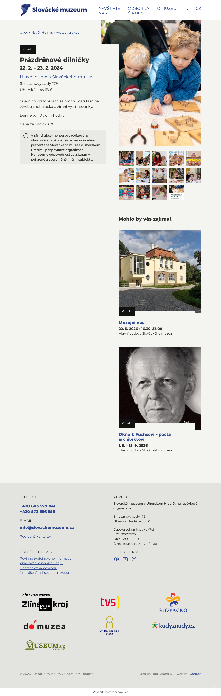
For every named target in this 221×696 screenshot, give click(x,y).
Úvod (24, 32)
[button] (189, 11)
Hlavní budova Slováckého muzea (56, 76)
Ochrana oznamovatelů (38, 568)
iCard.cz (195, 674)
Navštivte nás (42, 32)
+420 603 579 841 (37, 506)
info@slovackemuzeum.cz (47, 527)
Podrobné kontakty (35, 536)
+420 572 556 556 (37, 511)
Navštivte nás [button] (109, 10)
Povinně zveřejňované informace (46, 558)
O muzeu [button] (166, 8)
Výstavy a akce (67, 32)
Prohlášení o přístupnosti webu (44, 573)
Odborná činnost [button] (138, 10)
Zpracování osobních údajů (41, 563)
